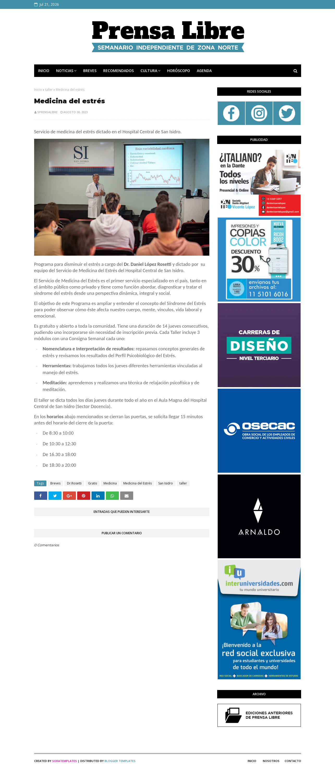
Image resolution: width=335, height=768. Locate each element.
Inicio (38, 89)
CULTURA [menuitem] (149, 70)
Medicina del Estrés (137, 483)
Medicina (110, 483)
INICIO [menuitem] (43, 70)
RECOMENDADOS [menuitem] (118, 70)
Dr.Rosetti (74, 483)
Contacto (293, 761)
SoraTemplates (64, 761)
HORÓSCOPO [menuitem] (178, 70)
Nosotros (271, 761)
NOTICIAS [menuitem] (64, 70)
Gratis (92, 483)
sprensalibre (47, 112)
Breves (55, 483)
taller (49, 89)
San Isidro (165, 483)
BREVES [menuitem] (89, 70)
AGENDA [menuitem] (204, 70)
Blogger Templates (120, 761)
